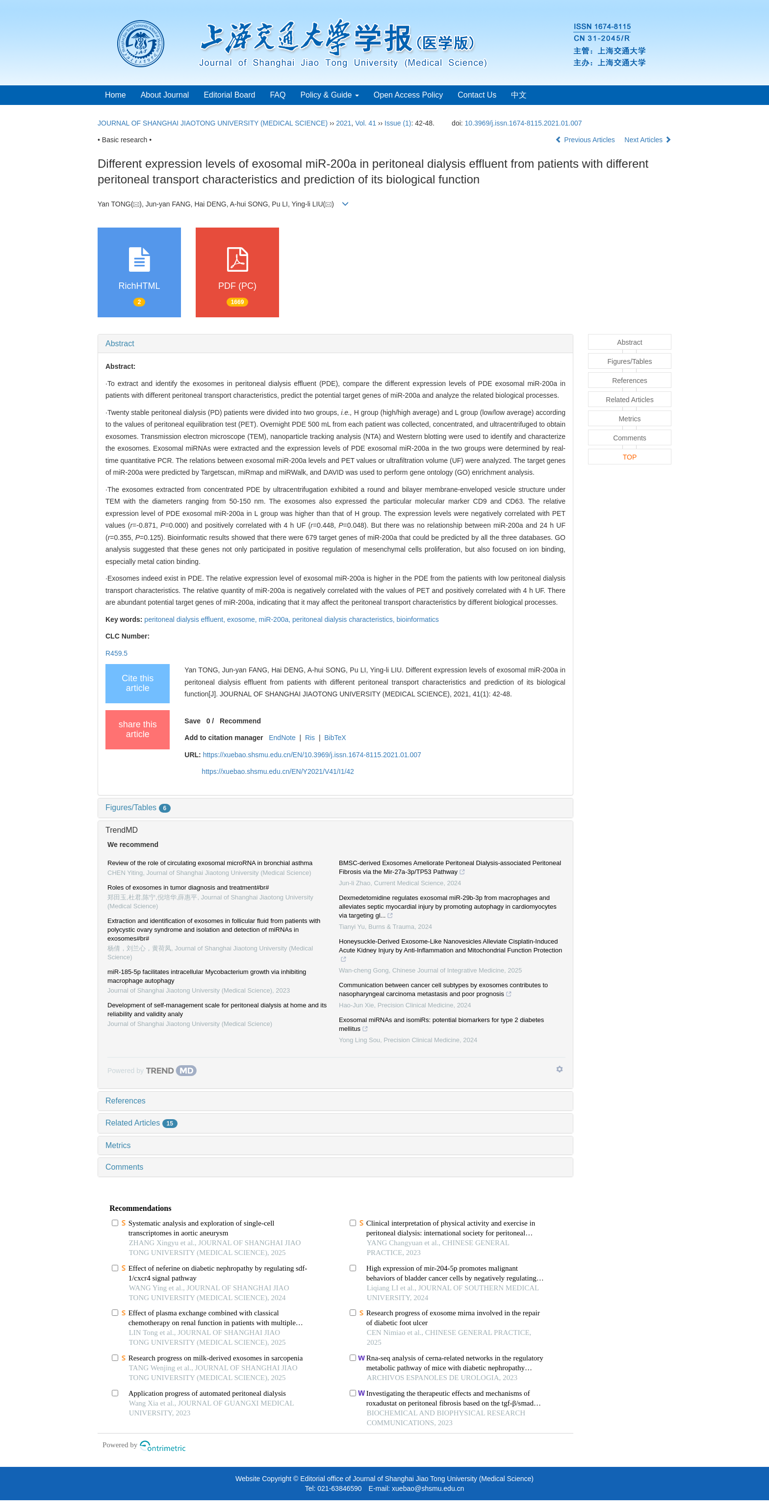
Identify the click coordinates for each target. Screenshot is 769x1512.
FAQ (277, 95)
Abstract (119, 343)
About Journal (165, 95)
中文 (519, 95)
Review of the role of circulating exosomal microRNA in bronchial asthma (209, 863)
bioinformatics (417, 619)
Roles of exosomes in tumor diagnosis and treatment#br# (188, 887)
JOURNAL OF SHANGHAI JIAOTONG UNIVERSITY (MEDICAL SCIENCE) (213, 123)
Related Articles (141, 1123)
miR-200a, (275, 619)
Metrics (118, 1145)
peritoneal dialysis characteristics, (344, 619)
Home (115, 95)
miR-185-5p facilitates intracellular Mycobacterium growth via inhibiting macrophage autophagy (206, 976)
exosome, (243, 619)
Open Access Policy (408, 95)
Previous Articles (585, 140)
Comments (124, 1167)
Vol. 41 (365, 123)
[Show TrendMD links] (560, 1069)
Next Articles (647, 140)
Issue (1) (397, 123)
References (125, 1101)
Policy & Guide (329, 95)
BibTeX (335, 738)
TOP (630, 457)
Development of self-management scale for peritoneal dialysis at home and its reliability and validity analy (217, 1009)
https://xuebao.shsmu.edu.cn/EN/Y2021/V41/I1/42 (278, 771)
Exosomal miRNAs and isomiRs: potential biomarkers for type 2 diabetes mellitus (441, 1025)
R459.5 (116, 653)
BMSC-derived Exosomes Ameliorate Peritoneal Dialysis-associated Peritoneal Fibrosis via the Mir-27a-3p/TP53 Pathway (450, 868)
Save (192, 721)
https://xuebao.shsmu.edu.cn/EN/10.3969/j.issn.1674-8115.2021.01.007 (312, 755)
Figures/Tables (138, 807)
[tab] (335, 343)
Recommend (240, 721)
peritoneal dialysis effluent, (185, 619)
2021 (343, 123)
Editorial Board (229, 95)
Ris (310, 738)
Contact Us (477, 95)
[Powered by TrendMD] (152, 1070)
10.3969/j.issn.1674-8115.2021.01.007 (523, 123)
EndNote (282, 738)
